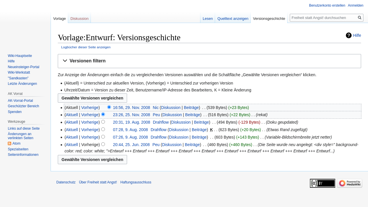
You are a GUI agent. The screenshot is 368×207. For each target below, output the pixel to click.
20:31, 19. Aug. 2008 (131, 122)
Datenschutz (66, 182)
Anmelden (355, 5)
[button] (209, 61)
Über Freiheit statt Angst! (98, 182)
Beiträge (191, 107)
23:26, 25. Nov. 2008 (131, 114)
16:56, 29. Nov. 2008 (131, 107)
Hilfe (357, 35)
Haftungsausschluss (135, 182)
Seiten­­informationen (23, 155)
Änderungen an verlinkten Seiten (20, 136)
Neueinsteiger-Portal (23, 67)
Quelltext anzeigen (232, 18)
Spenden (15, 112)
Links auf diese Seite (24, 128)
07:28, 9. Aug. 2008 (130, 129)
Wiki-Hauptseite (20, 56)
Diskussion (171, 107)
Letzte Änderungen (22, 84)
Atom (16, 143)
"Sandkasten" (18, 78)
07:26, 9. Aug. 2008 (130, 137)
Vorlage (59, 18)
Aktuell (72, 114)
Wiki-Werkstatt (19, 72)
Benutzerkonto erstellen (327, 5)
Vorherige (90, 107)
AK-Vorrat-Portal (20, 101)
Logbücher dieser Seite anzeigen (86, 47)
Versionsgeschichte (269, 18)
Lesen (208, 18)
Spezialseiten (18, 149)
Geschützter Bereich (23, 106)
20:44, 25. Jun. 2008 (131, 144)
